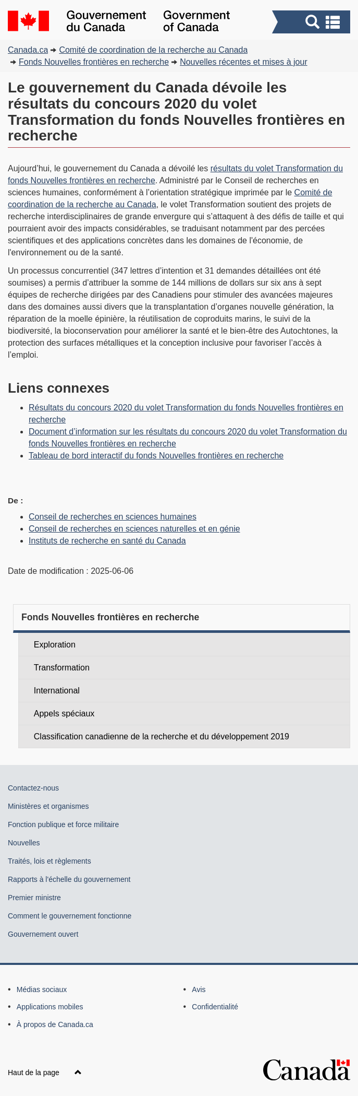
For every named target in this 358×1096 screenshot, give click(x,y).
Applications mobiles (50, 1007)
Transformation (62, 667)
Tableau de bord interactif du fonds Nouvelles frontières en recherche (156, 455)
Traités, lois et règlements (49, 861)
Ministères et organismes (48, 806)
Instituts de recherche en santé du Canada (107, 540)
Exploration (55, 644)
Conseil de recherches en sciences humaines (112, 516)
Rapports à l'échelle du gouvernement (69, 879)
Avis (198, 989)
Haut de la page (45, 1072)
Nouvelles (24, 843)
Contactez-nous (33, 788)
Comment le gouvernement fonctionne (69, 916)
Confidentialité (215, 1007)
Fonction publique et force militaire (63, 824)
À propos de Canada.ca (55, 1024)
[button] (312, 21)
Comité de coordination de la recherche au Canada (153, 49)
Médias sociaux (42, 989)
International (57, 690)
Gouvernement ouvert (43, 934)
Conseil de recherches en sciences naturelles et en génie (134, 528)
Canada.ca (28, 49)
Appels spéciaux (64, 713)
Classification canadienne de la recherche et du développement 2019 (161, 736)
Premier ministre (34, 897)
